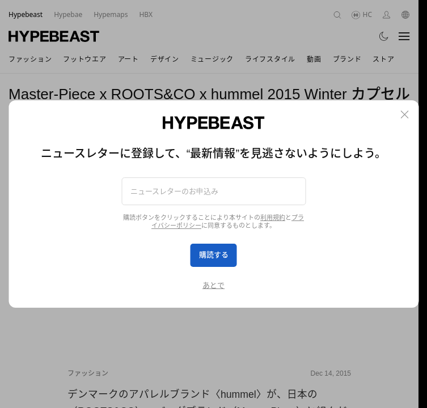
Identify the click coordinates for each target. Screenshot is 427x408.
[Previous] (81, 254)
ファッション (87, 373)
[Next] (337, 254)
